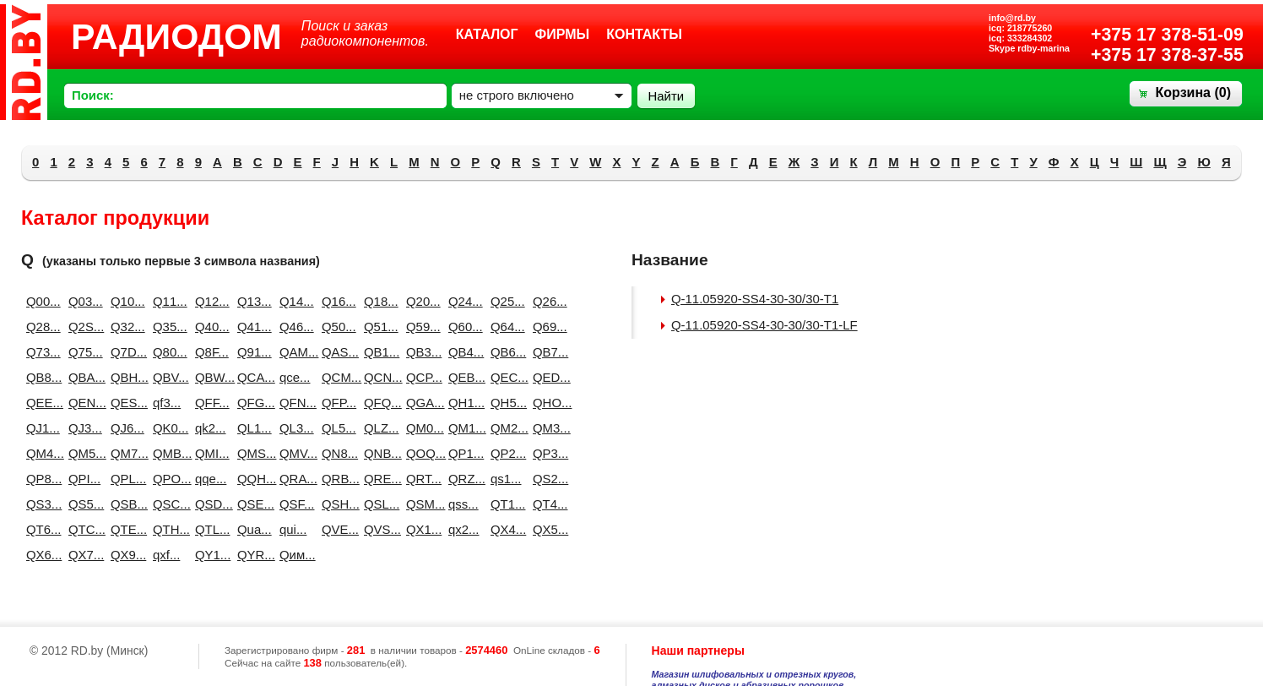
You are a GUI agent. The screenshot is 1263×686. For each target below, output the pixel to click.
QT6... (40, 529)
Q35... (167, 326)
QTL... (209, 529)
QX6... (40, 554)
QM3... (547, 428)
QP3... (547, 453)
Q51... (378, 326)
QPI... (82, 478)
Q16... (336, 301)
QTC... (82, 529)
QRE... (378, 478)
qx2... (462, 529)
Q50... (336, 326)
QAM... (293, 352)
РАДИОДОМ (176, 36)
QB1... (378, 352)
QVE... (336, 529)
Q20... (420, 301)
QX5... (547, 529)
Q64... (505, 326)
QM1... (462, 428)
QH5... (505, 402)
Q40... (209, 326)
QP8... (40, 478)
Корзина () (1193, 92)
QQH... (251, 478)
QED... (547, 377)
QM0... (420, 428)
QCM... (336, 377)
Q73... (40, 352)
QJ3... (82, 428)
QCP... (420, 377)
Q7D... (125, 352)
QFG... (251, 402)
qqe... (209, 478)
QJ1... (40, 428)
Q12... (209, 301)
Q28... (40, 326)
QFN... (293, 402)
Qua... (251, 529)
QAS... (336, 352)
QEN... (82, 402)
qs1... (505, 478)
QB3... (420, 352)
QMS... (251, 453)
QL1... (251, 428)
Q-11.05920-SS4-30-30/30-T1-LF (764, 325)
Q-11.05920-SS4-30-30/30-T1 (754, 298)
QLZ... (378, 428)
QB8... (40, 377)
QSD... (209, 504)
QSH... (336, 504)
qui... (292, 529)
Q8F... (209, 352)
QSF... (293, 504)
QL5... (336, 428)
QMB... (167, 453)
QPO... (167, 478)
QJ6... (125, 428)
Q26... (547, 301)
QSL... (378, 504)
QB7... (547, 352)
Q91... (251, 352)
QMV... (293, 453)
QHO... (547, 402)
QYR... (251, 554)
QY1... (209, 554)
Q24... (462, 301)
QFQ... (378, 402)
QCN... (378, 377)
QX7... (82, 554)
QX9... (125, 554)
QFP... (336, 402)
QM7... (125, 453)
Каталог (487, 34)
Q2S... (82, 326)
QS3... (40, 504)
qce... (293, 377)
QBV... (167, 377)
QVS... (378, 529)
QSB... (125, 504)
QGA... (420, 402)
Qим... (293, 554)
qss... (462, 504)
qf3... (167, 402)
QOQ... (420, 453)
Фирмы (562, 34)
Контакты (644, 34)
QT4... (547, 504)
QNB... (378, 453)
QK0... (167, 428)
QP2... (505, 453)
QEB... (462, 377)
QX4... (505, 529)
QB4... (462, 352)
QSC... (167, 504)
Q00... (40, 301)
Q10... (125, 301)
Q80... (167, 352)
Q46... (293, 326)
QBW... (209, 377)
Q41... (251, 326)
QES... (125, 402)
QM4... (40, 453)
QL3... (293, 428)
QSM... (420, 504)
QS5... (82, 504)
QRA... (293, 478)
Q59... (420, 326)
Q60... (462, 326)
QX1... (420, 529)
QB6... (505, 352)
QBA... (82, 377)
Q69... (547, 326)
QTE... (125, 529)
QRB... (336, 478)
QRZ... (462, 478)
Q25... (505, 301)
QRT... (420, 478)
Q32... (125, 326)
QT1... (505, 504)
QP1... (462, 453)
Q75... (82, 352)
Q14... (293, 301)
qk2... (209, 428)
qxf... (166, 554)
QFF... (209, 402)
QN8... (336, 453)
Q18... (378, 301)
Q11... (167, 301)
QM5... (82, 453)
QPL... (125, 478)
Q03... (82, 301)
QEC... (505, 377)
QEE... (40, 402)
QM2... (505, 428)
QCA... (251, 377)
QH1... (462, 402)
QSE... (251, 504)
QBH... (125, 377)
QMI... (209, 453)
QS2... (547, 478)
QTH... (167, 529)
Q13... (251, 301)
